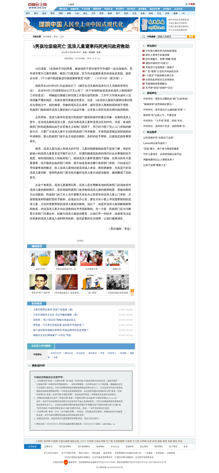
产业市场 (86, 9)
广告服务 (148, 453)
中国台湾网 (99, 441)
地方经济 (131, 9)
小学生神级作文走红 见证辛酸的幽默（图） (56, 314)
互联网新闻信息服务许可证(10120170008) (97, 462)
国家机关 (48, 446)
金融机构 (129, 446)
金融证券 (74, 9)
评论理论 (120, 9)
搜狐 (160, 441)
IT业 (77, 13)
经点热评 (81, 353)
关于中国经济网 (68, 453)
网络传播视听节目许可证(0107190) (132, 462)
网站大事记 (84, 453)
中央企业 (115, 446)
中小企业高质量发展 (178, 30)
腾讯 (175, 441)
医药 (126, 13)
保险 (69, 13)
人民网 (39, 441)
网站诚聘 (96, 453)
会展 (143, 13)
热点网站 (144, 446)
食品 (85, 13)
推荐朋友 (69, 58)
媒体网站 (100, 446)
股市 (28, 13)
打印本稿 (80, 58)
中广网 (109, 441)
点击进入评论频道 (40, 346)
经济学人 (112, 353)
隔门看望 (92, 293)
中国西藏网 (119, 441)
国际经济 (97, 9)
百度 (149, 441)
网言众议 (69, 353)
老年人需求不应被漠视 (157, 55)
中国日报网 (64, 441)
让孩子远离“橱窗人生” (155, 165)
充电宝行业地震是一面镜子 (159, 67)
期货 (52, 13)
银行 (36, 13)
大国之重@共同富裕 (178, 23)
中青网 (90, 441)
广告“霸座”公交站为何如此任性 (162, 71)
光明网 (143, 441)
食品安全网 (155, 9)
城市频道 (142, 9)
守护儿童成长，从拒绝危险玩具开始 (162, 154)
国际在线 (74, 441)
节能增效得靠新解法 (156, 83)
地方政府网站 (65, 446)
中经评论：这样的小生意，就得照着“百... (165, 126)
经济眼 (123, 353)
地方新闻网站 (84, 446)
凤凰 (170, 441)
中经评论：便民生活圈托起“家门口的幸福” (165, 98)
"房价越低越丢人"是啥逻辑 (66, 293)
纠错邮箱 (171, 453)
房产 (118, 13)
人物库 (71, 4)
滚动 (56, 36)
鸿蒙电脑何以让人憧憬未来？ (158, 159)
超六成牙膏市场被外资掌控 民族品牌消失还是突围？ (61, 330)
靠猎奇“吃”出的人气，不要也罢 (159, 115)
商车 (102, 13)
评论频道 (47, 36)
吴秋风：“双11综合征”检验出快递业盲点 (54, 320)
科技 (167, 13)
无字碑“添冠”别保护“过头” (159, 88)
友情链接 (160, 453)
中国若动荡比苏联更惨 (117, 293)
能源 (110, 13)
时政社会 (108, 9)
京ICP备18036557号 (157, 462)
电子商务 (173, 446)
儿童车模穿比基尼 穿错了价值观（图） (53, 309)
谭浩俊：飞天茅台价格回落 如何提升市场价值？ (58, 325)
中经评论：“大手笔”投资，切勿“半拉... (163, 120)
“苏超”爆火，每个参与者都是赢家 (161, 148)
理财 (61, 13)
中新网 (128, 441)
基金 (44, 13)
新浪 (154, 441)
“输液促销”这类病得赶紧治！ (158, 104)
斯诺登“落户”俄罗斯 (41, 293)
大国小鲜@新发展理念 (179, 26)
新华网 (47, 441)
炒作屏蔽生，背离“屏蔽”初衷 (160, 59)
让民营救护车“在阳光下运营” (158, 137)
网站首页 (63, 9)
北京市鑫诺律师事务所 (102, 457)
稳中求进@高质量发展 (179, 19)
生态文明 (178, 9)
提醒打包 (117, 269)
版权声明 (107, 453)
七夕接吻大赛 (91, 269)
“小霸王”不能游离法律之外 (159, 75)
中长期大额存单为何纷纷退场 (161, 51)
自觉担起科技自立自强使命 (159, 79)
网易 (165, 441)
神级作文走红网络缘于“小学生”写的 (52, 335)
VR (183, 13)
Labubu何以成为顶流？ (155, 143)
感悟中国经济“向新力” (157, 63)
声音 (102, 353)
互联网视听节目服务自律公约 (128, 453)
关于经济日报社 (51, 453)
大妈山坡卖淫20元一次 (66, 269)
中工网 (136, 441)
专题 (55, 357)
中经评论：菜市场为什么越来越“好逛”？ (164, 109)
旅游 (151, 13)
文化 (134, 13)
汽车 (93, 13)
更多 (186, 446)
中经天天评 (56, 353)
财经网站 (158, 446)
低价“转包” (41, 269)
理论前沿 (92, 353)
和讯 (180, 441)
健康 (175, 13)
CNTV (83, 441)
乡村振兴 (167, 9)
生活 (159, 13)
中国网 (54, 441)
